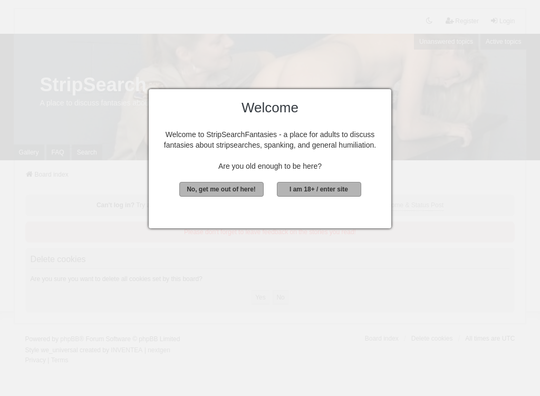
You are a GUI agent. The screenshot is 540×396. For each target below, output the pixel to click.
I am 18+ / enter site (319, 189)
